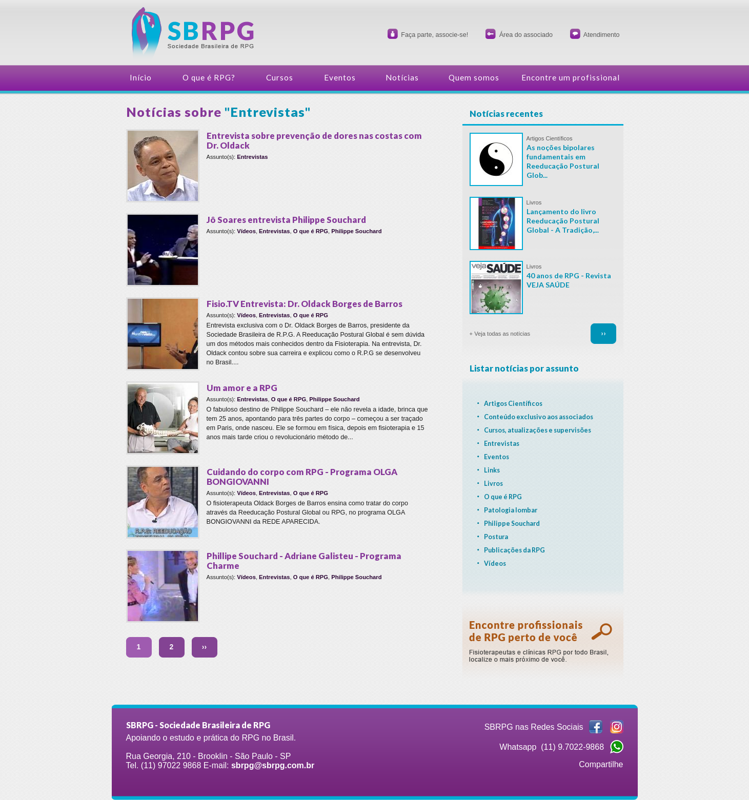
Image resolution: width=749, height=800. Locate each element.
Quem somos (474, 77)
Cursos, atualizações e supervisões (537, 430)
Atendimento (601, 34)
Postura (496, 537)
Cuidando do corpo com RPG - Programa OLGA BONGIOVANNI (302, 476)
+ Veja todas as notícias (500, 334)
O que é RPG (310, 231)
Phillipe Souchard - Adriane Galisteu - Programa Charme (304, 560)
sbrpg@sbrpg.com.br (272, 765)
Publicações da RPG (514, 550)
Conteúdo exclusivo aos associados (538, 417)
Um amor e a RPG (242, 387)
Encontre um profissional (570, 77)
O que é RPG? (209, 77)
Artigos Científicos (550, 138)
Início (141, 77)
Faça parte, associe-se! (434, 34)
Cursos (279, 77)
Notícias (402, 77)
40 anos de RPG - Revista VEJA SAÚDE (569, 280)
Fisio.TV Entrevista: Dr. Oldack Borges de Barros (304, 303)
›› (204, 647)
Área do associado (526, 34)
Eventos (340, 77)
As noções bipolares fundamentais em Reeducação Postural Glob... (563, 161)
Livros (534, 202)
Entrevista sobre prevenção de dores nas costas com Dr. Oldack (314, 140)
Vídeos (246, 231)
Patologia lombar (510, 510)
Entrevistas (252, 157)
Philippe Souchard (356, 231)
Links (492, 470)
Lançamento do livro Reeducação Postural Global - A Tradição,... (563, 220)
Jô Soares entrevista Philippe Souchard (286, 219)
